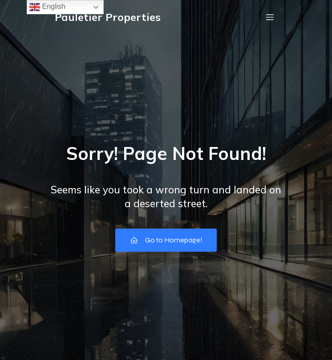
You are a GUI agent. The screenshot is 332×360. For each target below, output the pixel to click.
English (47, 7)
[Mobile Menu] (269, 17)
